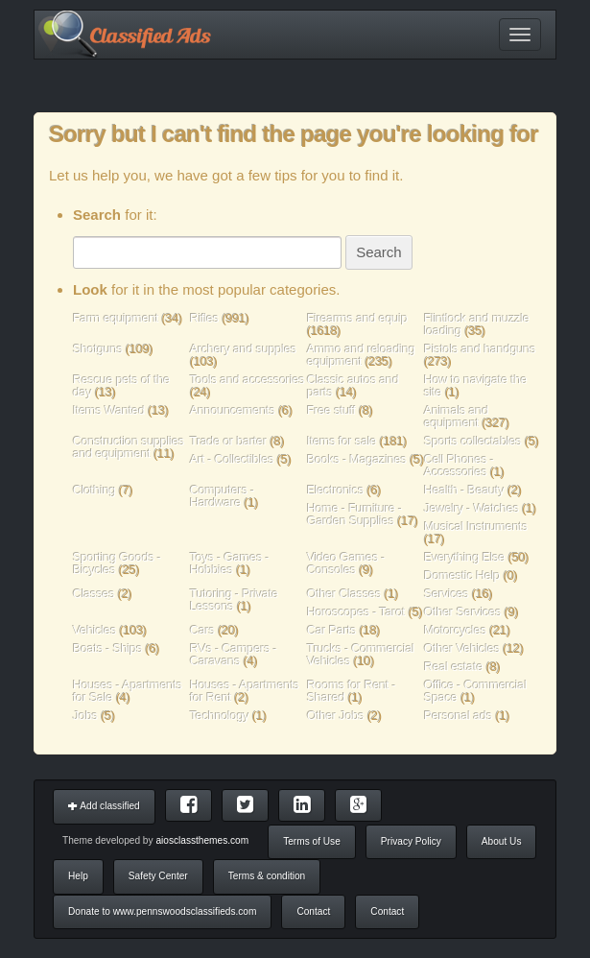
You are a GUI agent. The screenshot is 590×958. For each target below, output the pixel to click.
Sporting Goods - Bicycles (117, 563)
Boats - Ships (107, 648)
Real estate (453, 666)
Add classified (104, 806)
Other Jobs (336, 715)
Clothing (94, 490)
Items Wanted (110, 410)
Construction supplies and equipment (128, 447)
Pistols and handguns (480, 349)
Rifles (204, 318)
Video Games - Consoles (346, 563)
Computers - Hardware (222, 496)
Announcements (232, 410)
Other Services (463, 612)
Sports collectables (473, 441)
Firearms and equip (357, 318)
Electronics (335, 490)
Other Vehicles (462, 648)
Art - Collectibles (232, 459)
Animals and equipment (456, 416)
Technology (219, 715)
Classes (94, 594)
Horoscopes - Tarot (356, 612)
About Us (502, 841)
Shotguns (99, 349)
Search (379, 252)
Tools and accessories (247, 379)
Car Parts (331, 630)
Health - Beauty (464, 490)
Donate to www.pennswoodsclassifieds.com (162, 911)
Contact (313, 911)
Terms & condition (266, 876)
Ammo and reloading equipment (361, 355)
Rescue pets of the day (121, 385)
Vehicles (94, 630)
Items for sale (343, 441)
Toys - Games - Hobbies (230, 563)
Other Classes (344, 594)
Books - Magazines (357, 459)
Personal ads (458, 715)
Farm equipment (117, 318)
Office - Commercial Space (475, 691)
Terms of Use (312, 841)
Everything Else (464, 557)
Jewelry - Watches (471, 508)
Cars (202, 630)
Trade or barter (228, 441)
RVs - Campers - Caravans (233, 654)
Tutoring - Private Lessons (234, 600)
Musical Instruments (476, 526)
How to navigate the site (476, 385)
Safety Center (158, 876)
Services (446, 594)
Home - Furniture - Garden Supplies (354, 514)
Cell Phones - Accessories (459, 465)
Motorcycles (455, 630)
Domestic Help (462, 575)
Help (78, 876)
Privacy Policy (411, 841)
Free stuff (331, 410)
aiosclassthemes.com (201, 840)
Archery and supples (243, 349)
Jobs (85, 715)
